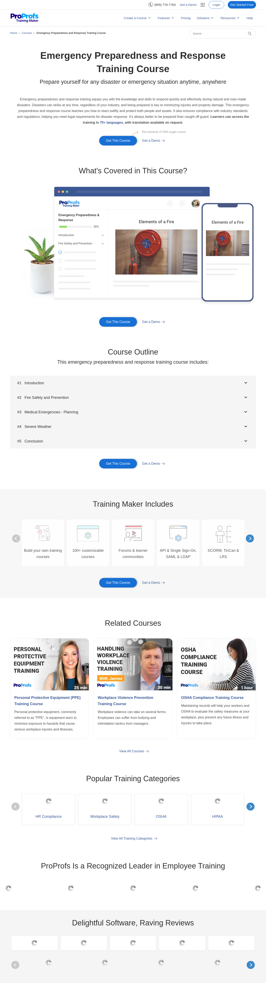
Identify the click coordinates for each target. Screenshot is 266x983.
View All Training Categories (131, 838)
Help (249, 18)
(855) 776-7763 (165, 4)
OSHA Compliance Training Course (212, 698)
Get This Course (121, 139)
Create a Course (135, 18)
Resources (227, 18)
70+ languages (111, 122)
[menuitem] (162, 4)
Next (250, 539)
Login (216, 4)
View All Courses (131, 751)
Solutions (203, 18)
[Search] (223, 33)
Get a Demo (188, 4)
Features (164, 18)
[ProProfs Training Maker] (24, 18)
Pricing (186, 18)
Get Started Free (242, 4)
